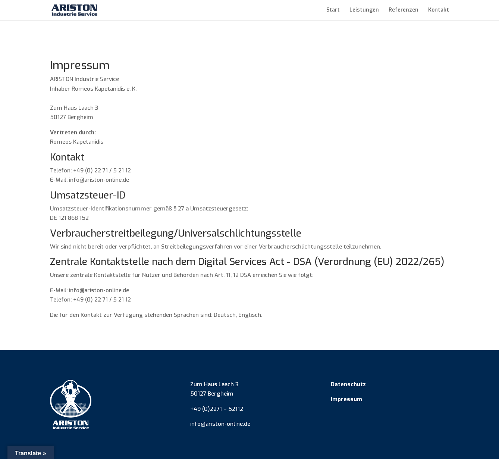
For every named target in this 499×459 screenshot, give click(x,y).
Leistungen (364, 10)
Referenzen (403, 10)
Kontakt (438, 10)
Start (333, 10)
